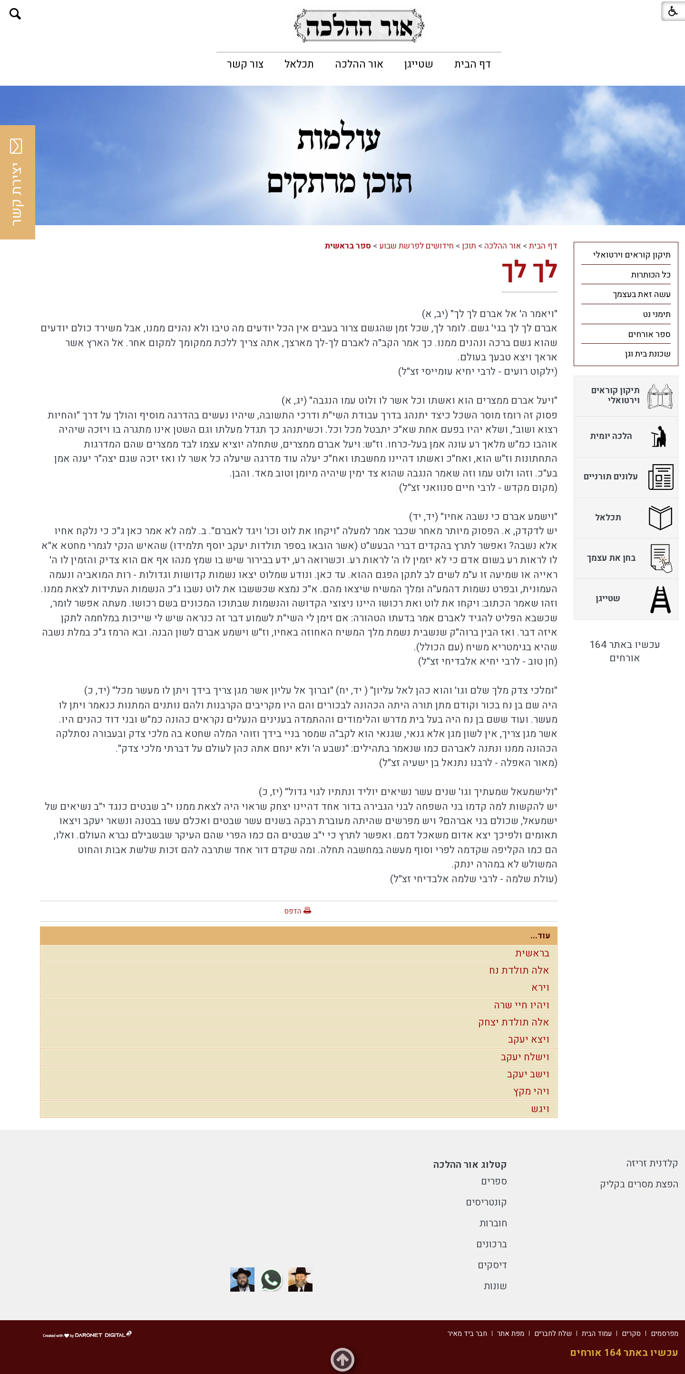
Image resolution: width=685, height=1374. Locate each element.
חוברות (493, 1223)
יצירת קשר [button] (16, 182)
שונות (495, 1286)
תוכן (469, 246)
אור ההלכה (359, 64)
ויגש (540, 1109)
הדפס (292, 911)
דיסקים (492, 1265)
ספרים (494, 1181)
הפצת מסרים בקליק (639, 1184)
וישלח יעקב (525, 1057)
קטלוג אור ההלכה (470, 1165)
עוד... (540, 936)
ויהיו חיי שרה (521, 1005)
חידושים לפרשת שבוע (416, 246)
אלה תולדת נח (519, 970)
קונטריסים (486, 1202)
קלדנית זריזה (652, 1163)
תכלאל (299, 64)
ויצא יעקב (528, 1039)
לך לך (529, 270)
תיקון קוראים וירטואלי (632, 255)
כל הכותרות (651, 275)
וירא (540, 987)
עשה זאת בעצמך (642, 294)
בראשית (532, 953)
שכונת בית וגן (648, 354)
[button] (15, 14)
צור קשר (245, 64)
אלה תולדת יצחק (513, 1022)
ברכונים (491, 1244)
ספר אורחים (649, 334)
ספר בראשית (347, 246)
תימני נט (657, 314)
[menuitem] (472, 64)
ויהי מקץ (531, 1091)
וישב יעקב (528, 1074)
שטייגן (418, 64)
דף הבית (472, 64)
